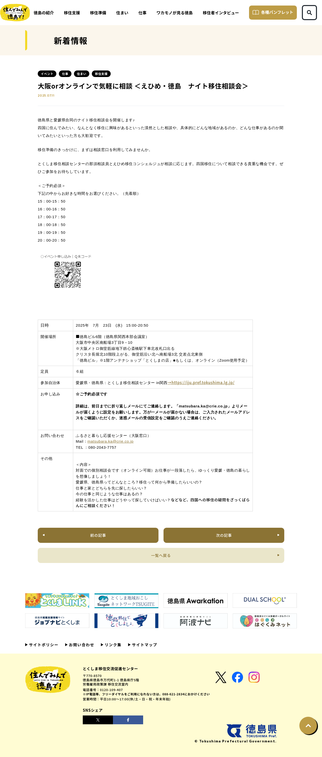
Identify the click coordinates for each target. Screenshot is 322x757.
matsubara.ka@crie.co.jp (111, 441)
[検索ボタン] (309, 12)
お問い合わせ (81, 644)
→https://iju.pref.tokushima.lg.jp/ (201, 382)
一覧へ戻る (161, 555)
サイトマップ (144, 644)
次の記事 (224, 535)
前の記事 (98, 535)
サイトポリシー (43, 644)
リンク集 (112, 644)
